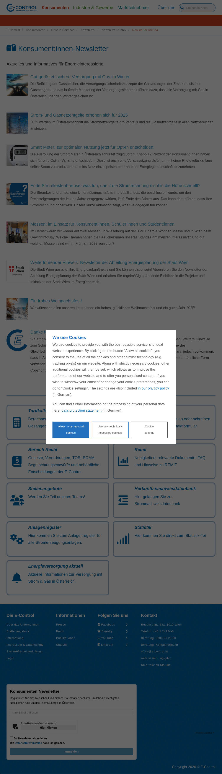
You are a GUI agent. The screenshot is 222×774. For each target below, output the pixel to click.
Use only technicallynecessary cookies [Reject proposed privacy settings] (110, 429)
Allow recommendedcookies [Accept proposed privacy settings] (71, 429)
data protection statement (81, 410)
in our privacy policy (153, 388)
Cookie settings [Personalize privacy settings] (149, 429)
